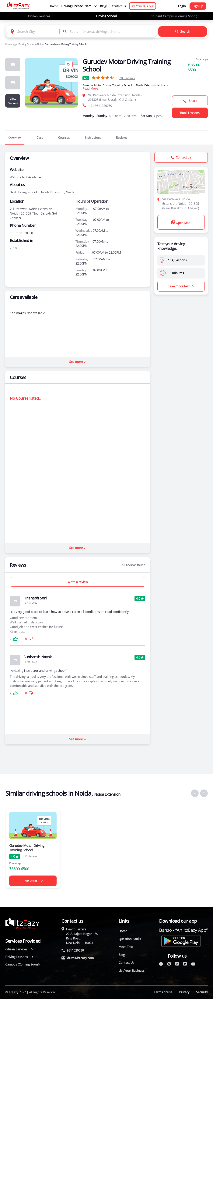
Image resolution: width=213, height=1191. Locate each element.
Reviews (127, 78)
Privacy (184, 992)
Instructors (93, 137)
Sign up (198, 6)
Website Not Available (25, 177)
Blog (122, 955)
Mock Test (126, 947)
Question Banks (130, 939)
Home (54, 6)
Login (182, 6)
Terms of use (163, 992)
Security (202, 992)
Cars (40, 137)
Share (190, 101)
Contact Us (119, 6)
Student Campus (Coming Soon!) (174, 16)
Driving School (106, 16)
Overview (14, 137)
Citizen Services (39, 16)
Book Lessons (190, 113)
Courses (64, 137)
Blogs (103, 6)
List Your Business (142, 6)
